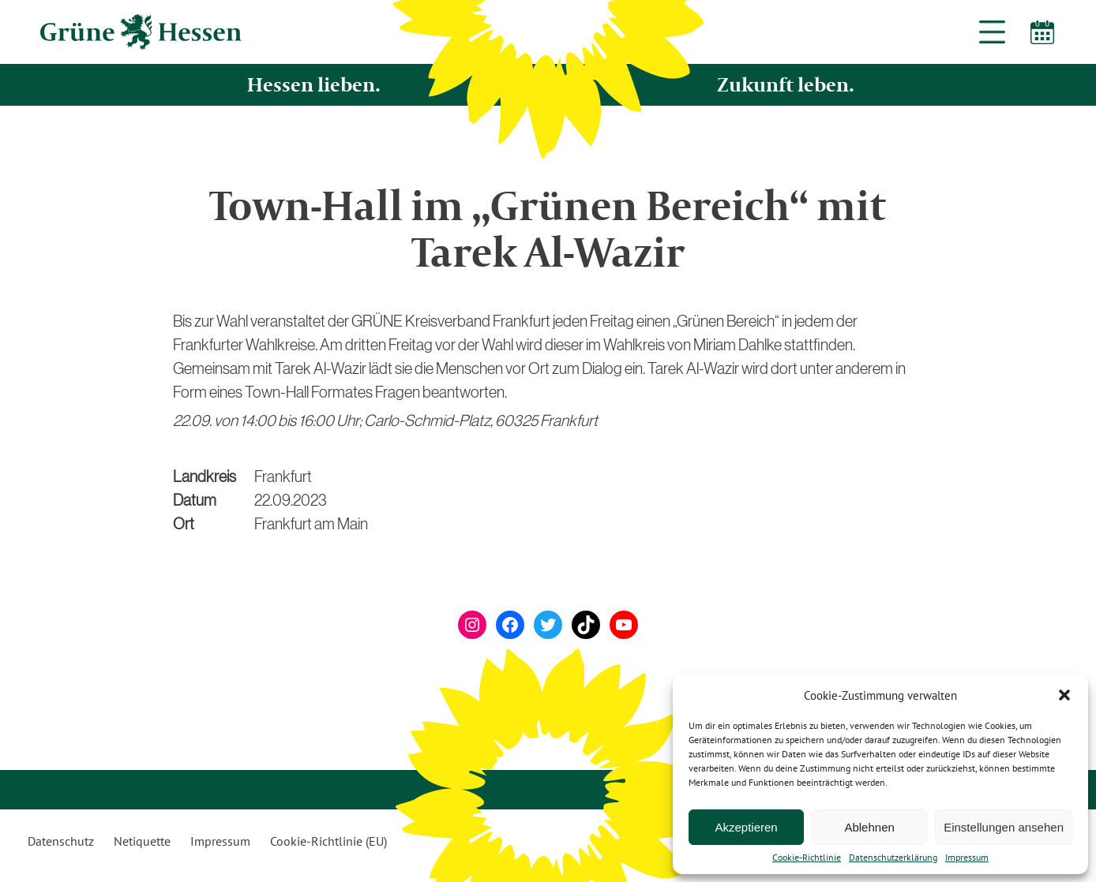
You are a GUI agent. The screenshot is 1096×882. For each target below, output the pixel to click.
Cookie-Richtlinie (806, 857)
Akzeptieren (746, 827)
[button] (1064, 695)
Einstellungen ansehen (1004, 827)
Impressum (967, 857)
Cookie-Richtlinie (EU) (328, 841)
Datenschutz (61, 841)
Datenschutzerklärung (893, 857)
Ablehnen (869, 827)
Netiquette (142, 841)
